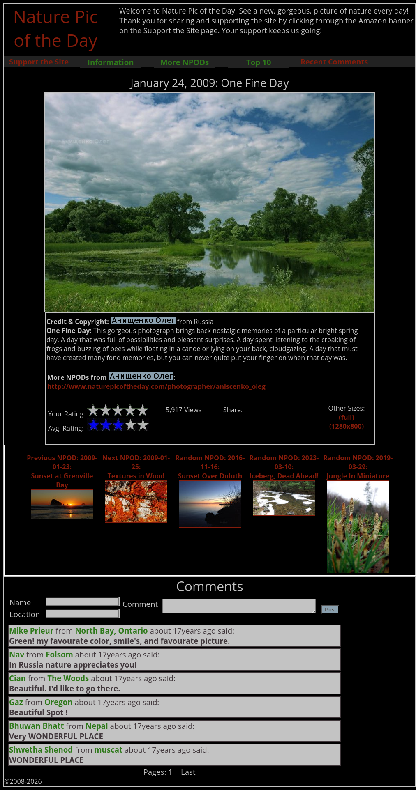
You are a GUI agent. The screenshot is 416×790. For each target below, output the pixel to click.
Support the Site (39, 62)
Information (111, 62)
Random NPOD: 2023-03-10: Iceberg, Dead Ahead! (284, 466)
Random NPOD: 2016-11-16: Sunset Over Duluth (210, 466)
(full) (346, 417)
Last (188, 772)
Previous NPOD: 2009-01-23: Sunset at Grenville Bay (62, 471)
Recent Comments (334, 62)
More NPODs (184, 62)
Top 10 (258, 62)
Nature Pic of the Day (55, 28)
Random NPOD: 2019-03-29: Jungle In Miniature (358, 466)
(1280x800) (346, 426)
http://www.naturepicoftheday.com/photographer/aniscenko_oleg (156, 386)
